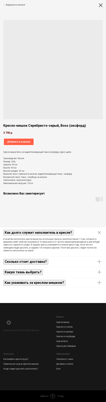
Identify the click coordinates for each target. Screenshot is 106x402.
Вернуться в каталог (15, 5)
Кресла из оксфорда (65, 336)
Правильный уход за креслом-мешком (21, 364)
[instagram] (9, 323)
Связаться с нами (64, 359)
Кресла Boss (62, 341)
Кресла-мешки (62, 322)
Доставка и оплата (64, 364)
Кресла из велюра (64, 332)
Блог (58, 369)
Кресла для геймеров (66, 346)
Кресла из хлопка (64, 327)
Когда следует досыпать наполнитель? (20, 369)
